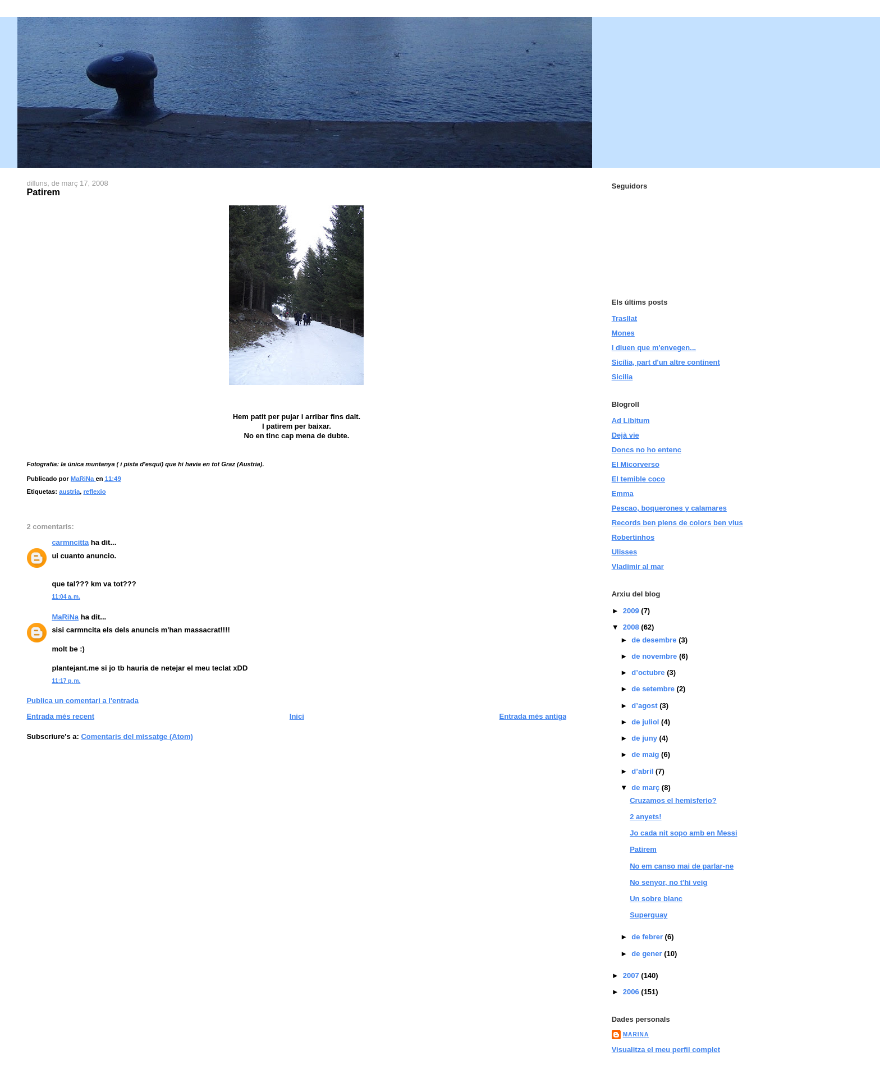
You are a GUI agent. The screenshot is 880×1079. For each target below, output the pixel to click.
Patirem (643, 849)
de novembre (655, 656)
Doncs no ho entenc (646, 450)
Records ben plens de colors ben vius (677, 522)
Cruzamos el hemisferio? (673, 800)
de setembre (653, 689)
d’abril (643, 771)
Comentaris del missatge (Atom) (136, 736)
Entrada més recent (60, 716)
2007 (632, 975)
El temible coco (638, 479)
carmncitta (70, 542)
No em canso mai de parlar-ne (682, 866)
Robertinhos (633, 537)
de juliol (646, 722)
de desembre (655, 640)
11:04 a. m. (66, 597)
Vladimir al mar (638, 566)
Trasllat (625, 318)
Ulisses (625, 552)
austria (69, 491)
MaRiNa (65, 617)
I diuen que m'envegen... (654, 347)
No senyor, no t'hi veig (668, 882)
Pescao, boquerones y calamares (669, 508)
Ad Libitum (631, 420)
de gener (647, 953)
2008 (632, 627)
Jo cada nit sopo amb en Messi (683, 833)
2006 (632, 992)
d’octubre (649, 672)
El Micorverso (635, 464)
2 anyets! (645, 816)
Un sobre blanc (656, 898)
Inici (297, 716)
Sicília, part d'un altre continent (666, 362)
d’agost (645, 705)
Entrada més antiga (533, 716)
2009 (632, 611)
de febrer (647, 937)
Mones (623, 333)
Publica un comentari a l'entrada (82, 700)
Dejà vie (625, 435)
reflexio (94, 491)
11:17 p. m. (66, 681)
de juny (645, 738)
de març (646, 787)
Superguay (648, 915)
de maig (646, 754)
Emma (623, 493)
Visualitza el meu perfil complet (666, 1049)
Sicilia (622, 377)
